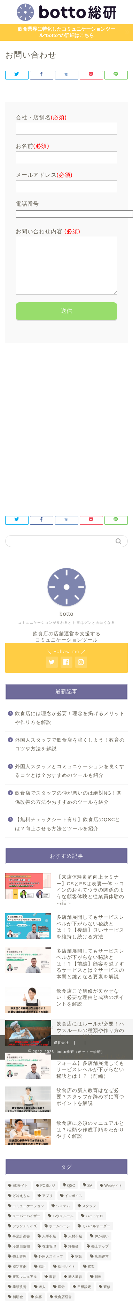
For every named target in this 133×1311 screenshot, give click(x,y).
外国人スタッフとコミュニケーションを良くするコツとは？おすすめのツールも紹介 (70, 781)
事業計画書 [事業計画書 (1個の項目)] (21, 1247)
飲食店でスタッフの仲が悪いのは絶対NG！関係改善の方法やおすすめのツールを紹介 (68, 808)
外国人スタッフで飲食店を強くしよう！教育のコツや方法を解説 (70, 755)
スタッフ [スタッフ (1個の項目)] (89, 1216)
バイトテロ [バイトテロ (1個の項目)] (94, 1226)
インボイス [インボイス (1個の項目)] (73, 1206)
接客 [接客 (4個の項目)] (91, 1277)
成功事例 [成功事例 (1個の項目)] (19, 1277)
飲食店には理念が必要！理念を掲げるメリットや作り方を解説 (70, 728)
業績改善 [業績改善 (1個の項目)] (19, 1297)
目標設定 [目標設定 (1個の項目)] (84, 1297)
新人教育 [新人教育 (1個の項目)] (75, 1287)
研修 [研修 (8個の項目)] (106, 1297)
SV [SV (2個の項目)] (89, 1196)
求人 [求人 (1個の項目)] (42, 1297)
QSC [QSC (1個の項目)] (71, 1196)
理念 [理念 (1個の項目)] (61, 1297)
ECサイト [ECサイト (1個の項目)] (20, 1196)
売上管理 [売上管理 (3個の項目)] (19, 1267)
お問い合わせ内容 (48, 231)
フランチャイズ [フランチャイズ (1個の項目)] (25, 1236)
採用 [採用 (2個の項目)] (42, 1277)
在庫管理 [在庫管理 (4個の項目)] (49, 1257)
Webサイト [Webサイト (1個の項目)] (113, 1196)
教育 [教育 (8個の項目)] (52, 1287)
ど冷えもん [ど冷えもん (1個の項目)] (21, 1206)
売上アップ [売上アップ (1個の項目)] (100, 1257)
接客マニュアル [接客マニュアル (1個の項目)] (25, 1287)
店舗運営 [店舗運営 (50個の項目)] (102, 1267)
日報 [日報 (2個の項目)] (98, 1287)
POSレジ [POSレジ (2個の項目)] (47, 1196)
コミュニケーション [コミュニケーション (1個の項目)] (28, 1216)
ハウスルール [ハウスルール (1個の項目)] (63, 1226)
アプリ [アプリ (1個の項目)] (47, 1206)
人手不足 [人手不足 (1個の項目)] (49, 1247)
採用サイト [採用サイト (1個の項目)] (66, 1277)
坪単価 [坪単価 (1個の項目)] (73, 1257)
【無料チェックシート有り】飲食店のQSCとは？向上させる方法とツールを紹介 (67, 834)
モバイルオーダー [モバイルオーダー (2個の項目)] (96, 1236)
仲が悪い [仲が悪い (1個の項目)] (102, 1247)
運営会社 (61, 1053)
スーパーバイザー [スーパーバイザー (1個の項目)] (26, 1226)
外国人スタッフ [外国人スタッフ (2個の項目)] (51, 1267)
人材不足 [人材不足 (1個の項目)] (75, 1247)
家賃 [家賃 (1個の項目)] (78, 1267)
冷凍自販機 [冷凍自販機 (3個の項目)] (21, 1257)
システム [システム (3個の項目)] (63, 1216)
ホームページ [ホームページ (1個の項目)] (59, 1236)
